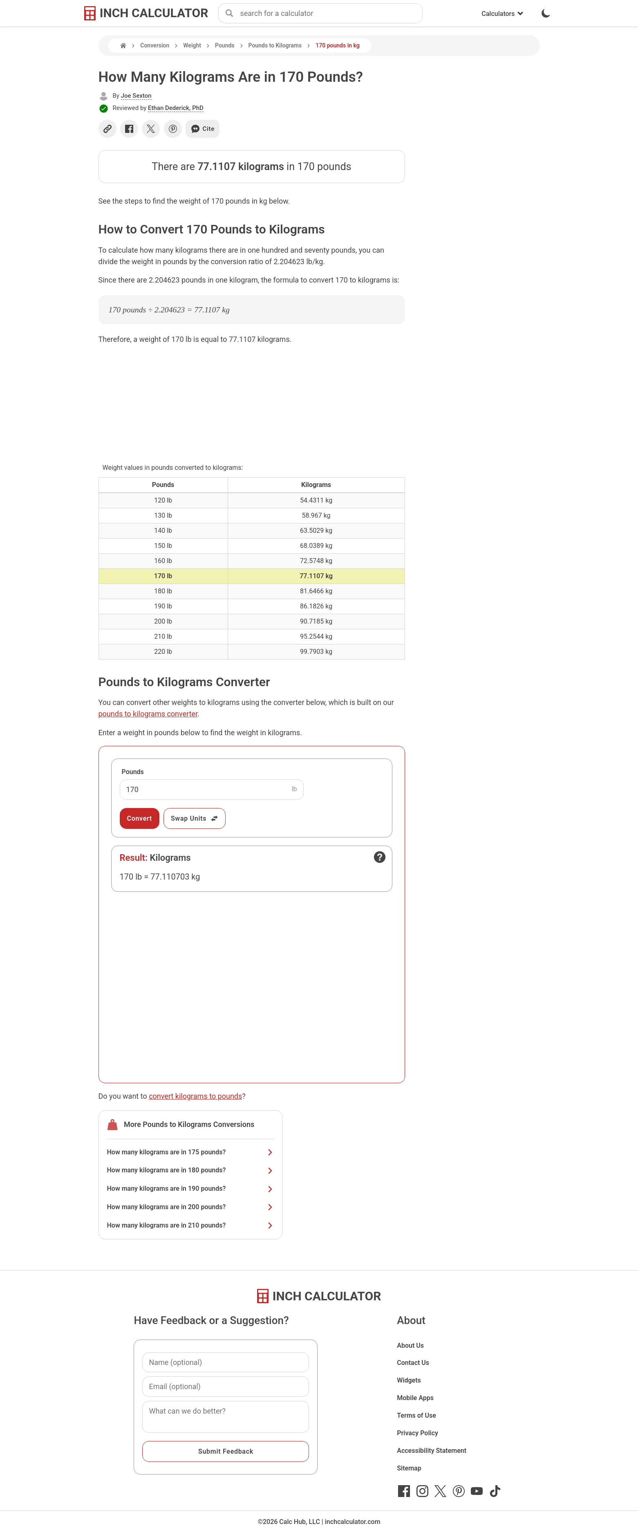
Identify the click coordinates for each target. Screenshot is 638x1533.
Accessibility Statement (431, 1450)
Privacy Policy (417, 1433)
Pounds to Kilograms (275, 45)
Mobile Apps (415, 1398)
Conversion (154, 45)
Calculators (502, 14)
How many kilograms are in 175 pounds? (190, 1152)
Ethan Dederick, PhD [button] (176, 108)
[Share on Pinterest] (173, 129)
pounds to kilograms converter (148, 713)
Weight (192, 45)
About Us (410, 1345)
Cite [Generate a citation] (202, 129)
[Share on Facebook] (129, 129)
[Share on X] (151, 129)
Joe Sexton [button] (136, 95)
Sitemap (409, 1468)
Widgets (409, 1380)
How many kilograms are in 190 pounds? (190, 1188)
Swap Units (195, 818)
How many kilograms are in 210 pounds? (190, 1225)
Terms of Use (416, 1415)
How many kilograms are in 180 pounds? (190, 1170)
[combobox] (331, 13)
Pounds (225, 45)
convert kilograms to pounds (195, 1096)
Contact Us (413, 1363)
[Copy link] (107, 129)
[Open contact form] (379, 857)
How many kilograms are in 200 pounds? (190, 1207)
